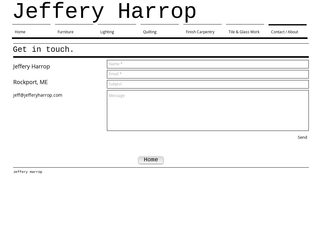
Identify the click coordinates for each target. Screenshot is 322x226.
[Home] (151, 160)
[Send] (302, 137)
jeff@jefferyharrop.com (37, 95)
